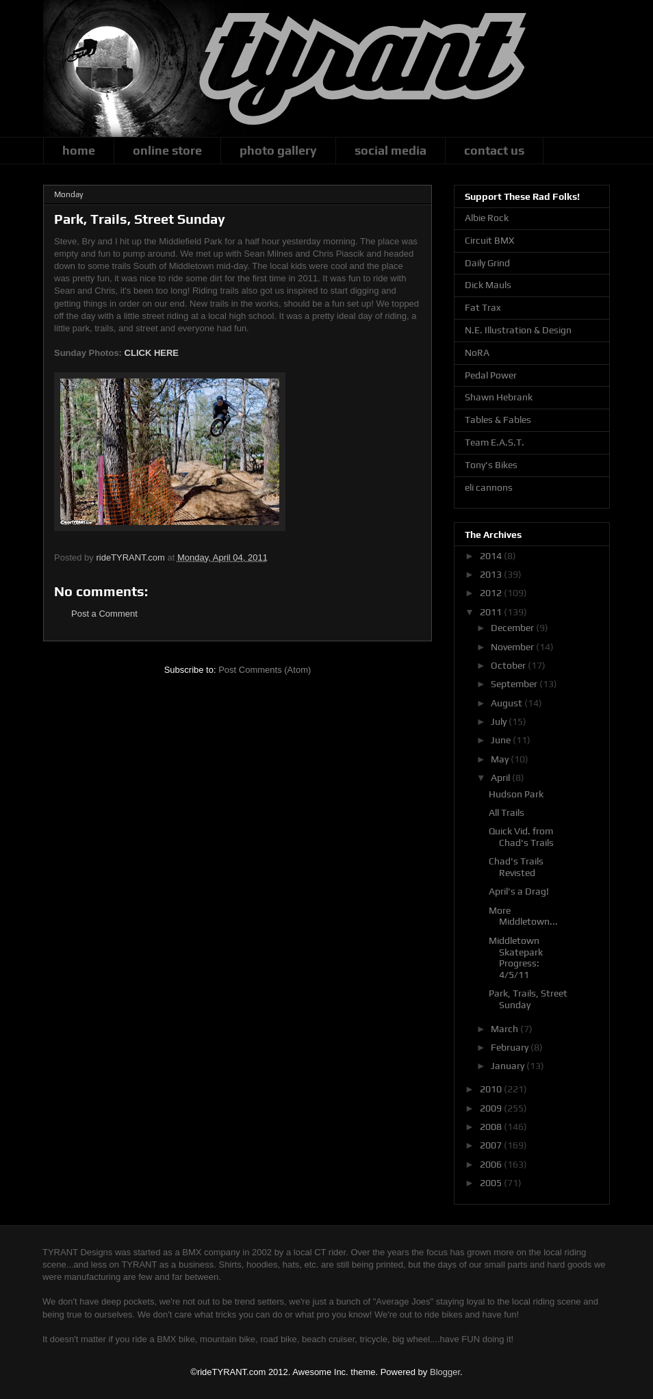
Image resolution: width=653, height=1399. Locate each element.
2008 (492, 1126)
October (509, 665)
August (507, 702)
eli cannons (489, 487)
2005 (492, 1182)
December (513, 627)
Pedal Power (491, 375)
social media (390, 150)
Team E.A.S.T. (494, 442)
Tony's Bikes (491, 464)
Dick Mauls (488, 284)
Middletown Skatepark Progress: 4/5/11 (516, 957)
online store (167, 150)
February (510, 1047)
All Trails (506, 812)
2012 (492, 592)
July (500, 721)
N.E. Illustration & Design (518, 329)
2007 (492, 1145)
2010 (492, 1088)
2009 (492, 1108)
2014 (492, 555)
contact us (494, 150)
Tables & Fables (498, 419)
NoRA (477, 352)
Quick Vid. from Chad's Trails (521, 836)
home (78, 150)
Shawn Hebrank (499, 397)
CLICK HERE (152, 353)
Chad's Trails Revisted (516, 867)
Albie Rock (487, 217)
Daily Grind (487, 262)
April (501, 777)
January (508, 1065)
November (513, 646)
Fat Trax (483, 307)
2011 (492, 611)
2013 (492, 574)
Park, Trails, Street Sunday (528, 999)
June (502, 739)
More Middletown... (523, 916)
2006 (492, 1164)
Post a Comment (104, 613)
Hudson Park (516, 793)
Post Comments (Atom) (264, 670)
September (515, 683)
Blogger (445, 1372)
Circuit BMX (489, 240)
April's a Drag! (519, 891)
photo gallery (278, 150)
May (501, 759)
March (505, 1028)
